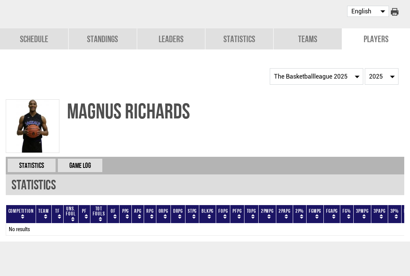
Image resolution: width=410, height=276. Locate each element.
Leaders (171, 39)
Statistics (239, 39)
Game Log (80, 165)
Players (376, 39)
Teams (307, 39)
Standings (102, 39)
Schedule (34, 39)
